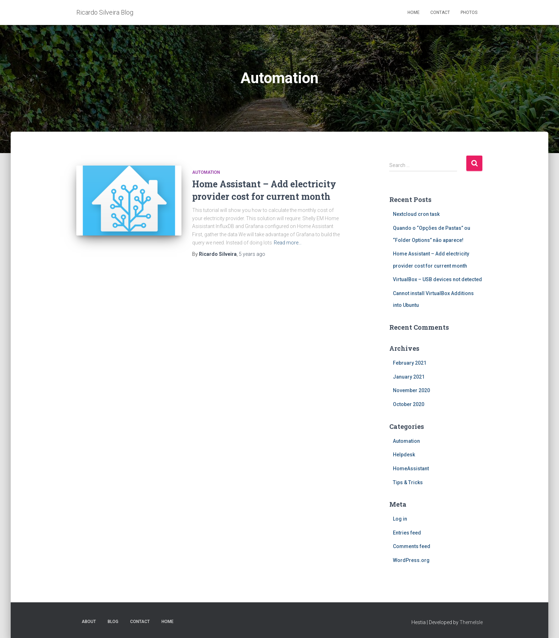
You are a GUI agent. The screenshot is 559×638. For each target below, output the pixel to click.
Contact (440, 12)
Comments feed (411, 546)
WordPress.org (411, 560)
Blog (113, 621)
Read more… (288, 242)
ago (252, 254)
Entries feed (407, 533)
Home (413, 12)
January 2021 (409, 377)
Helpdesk (404, 454)
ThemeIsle (471, 622)
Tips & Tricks (408, 482)
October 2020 (408, 404)
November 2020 (411, 390)
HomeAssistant (411, 468)
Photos (469, 12)
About (89, 621)
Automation (206, 172)
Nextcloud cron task (416, 214)
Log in (400, 519)
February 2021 (409, 363)
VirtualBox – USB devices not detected (437, 279)
